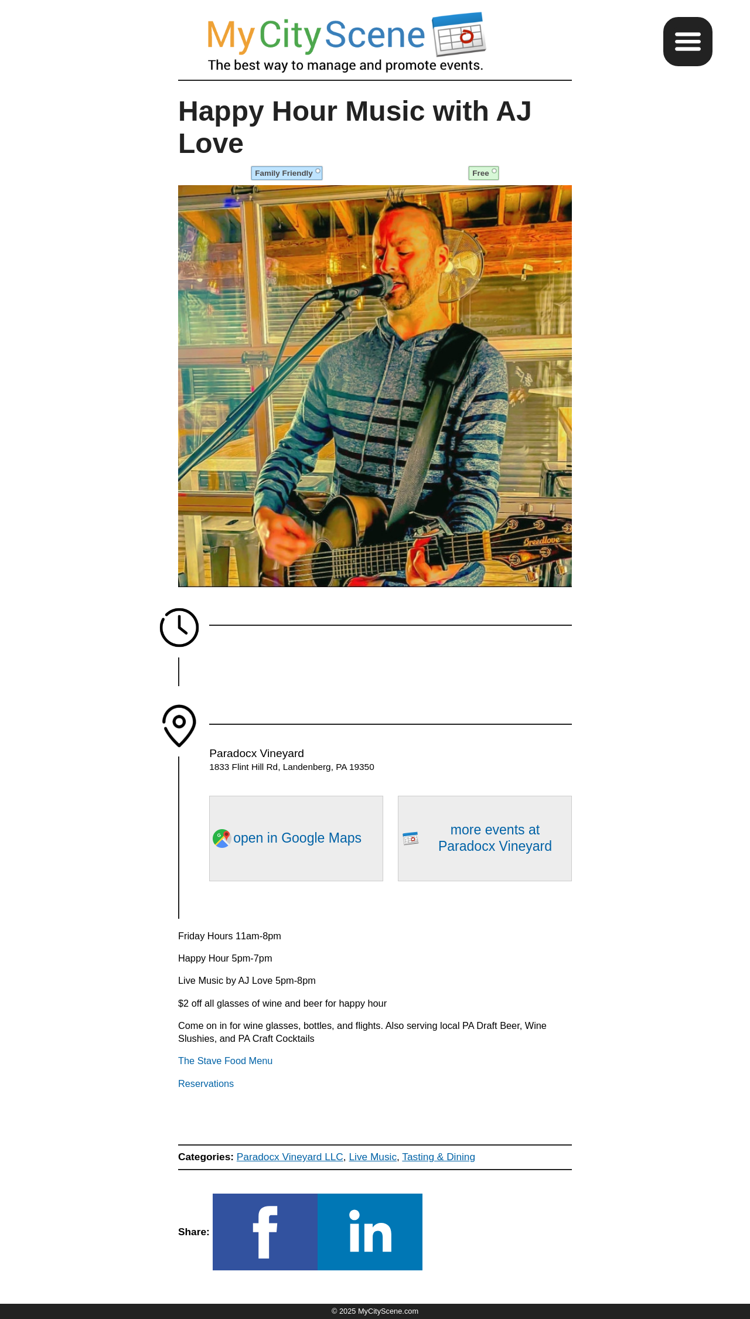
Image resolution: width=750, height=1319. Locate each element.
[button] (687, 41)
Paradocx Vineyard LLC (290, 1157)
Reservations (206, 1083)
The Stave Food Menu (225, 1060)
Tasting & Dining (438, 1157)
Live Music (373, 1157)
